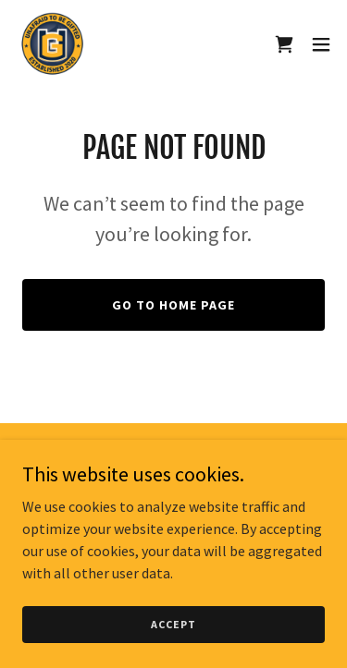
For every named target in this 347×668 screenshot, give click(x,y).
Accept (173, 624)
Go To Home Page (173, 305)
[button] (321, 44)
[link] (52, 44)
